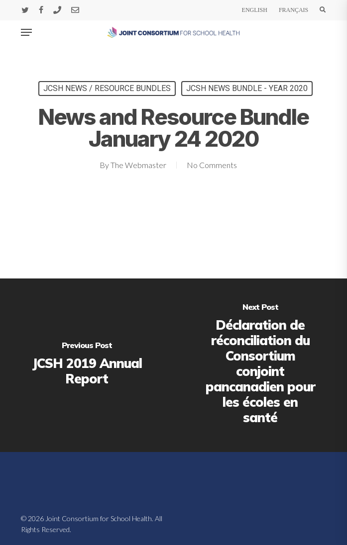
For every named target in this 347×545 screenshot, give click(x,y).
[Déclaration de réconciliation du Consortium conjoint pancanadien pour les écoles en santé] (260, 365)
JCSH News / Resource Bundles (107, 88)
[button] (26, 32)
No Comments (212, 165)
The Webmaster (138, 165)
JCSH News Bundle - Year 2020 (247, 88)
